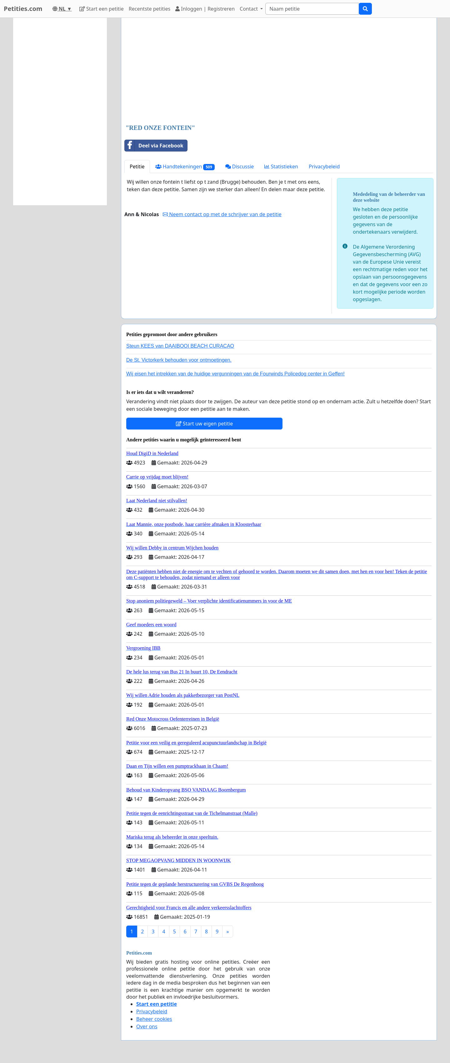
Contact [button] (249, 8)
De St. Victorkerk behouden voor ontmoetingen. (179, 360)
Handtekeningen (185, 166)
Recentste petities (149, 8)
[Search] (312, 9)
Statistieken (281, 166)
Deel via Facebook (154, 145)
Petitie (137, 166)
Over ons (147, 1026)
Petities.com (23, 8)
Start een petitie (101, 8)
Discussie (239, 166)
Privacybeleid (324, 166)
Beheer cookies (154, 1019)
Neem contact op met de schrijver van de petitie (222, 214)
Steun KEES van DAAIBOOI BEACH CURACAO (180, 346)
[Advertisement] (278, 71)
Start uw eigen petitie (204, 423)
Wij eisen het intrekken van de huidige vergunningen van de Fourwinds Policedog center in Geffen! (235, 373)
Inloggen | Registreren (205, 8)
